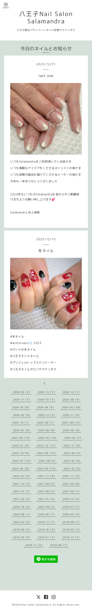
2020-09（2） (47, 506)
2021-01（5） (47, 499)
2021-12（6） (47, 476)
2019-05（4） (47, 529)
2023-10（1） (21, 422)
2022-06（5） (48, 460)
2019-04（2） (72, 529)
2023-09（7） (46, 422)
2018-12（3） (72, 537)
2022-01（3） (22, 476)
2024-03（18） (72, 407)
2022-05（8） (73, 460)
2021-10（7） (22, 483)
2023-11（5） (72, 415)
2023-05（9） (72, 430)
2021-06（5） (47, 491)
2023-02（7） (73, 438)
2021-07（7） (22, 491)
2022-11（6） (73, 445)
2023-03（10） (48, 438)
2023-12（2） (47, 415)
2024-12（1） (72, 392)
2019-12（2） (47, 522)
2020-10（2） (22, 506)
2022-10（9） (21, 453)
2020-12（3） (72, 499)
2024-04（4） (46, 407)
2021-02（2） (22, 499)
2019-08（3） (22, 529)
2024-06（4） (72, 399)
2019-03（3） (22, 537)
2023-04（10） (21, 438)
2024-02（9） (22, 415)
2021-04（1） (72, 491)
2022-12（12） (47, 445)
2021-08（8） (72, 483)
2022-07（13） (22, 460)
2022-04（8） (21, 468)
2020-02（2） (22, 522)
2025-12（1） (47, 392)
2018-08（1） (59, 545)
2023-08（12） (72, 422)
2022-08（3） (73, 453)
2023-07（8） (22, 430)
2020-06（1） (22, 514)
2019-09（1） (72, 522)
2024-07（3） (47, 399)
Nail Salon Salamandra (36, 604)
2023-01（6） (21, 445)
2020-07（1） (72, 506)
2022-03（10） (47, 468)
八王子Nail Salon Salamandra (46, 17)
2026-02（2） (22, 392)
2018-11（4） (34, 545)
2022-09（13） (47, 453)
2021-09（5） (47, 483)
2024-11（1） (22, 399)
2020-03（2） (72, 514)
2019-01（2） (47, 537)
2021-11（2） (72, 476)
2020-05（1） (47, 514)
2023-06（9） (47, 430)
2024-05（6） (21, 407)
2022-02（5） (73, 468)
